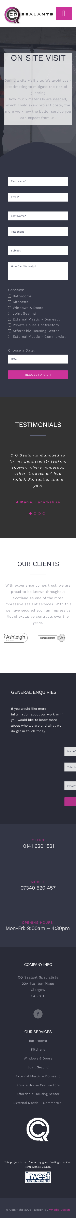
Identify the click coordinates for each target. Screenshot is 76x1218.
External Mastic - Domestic (37, 319)
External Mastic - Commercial (39, 336)
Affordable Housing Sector (36, 331)
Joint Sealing (24, 313)
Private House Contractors (36, 325)
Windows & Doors (28, 308)
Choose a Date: (21, 350)
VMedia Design (59, 1206)
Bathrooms (22, 296)
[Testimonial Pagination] (30, 513)
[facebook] (38, 1010)
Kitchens (20, 302)
